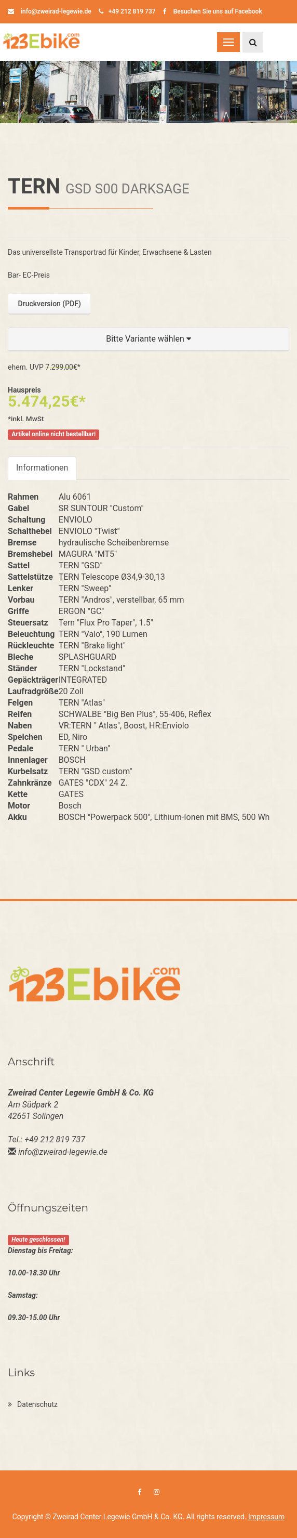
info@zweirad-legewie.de (49, 11)
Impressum (266, 1517)
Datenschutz (33, 1404)
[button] (148, 339)
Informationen (42, 468)
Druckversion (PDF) (49, 303)
